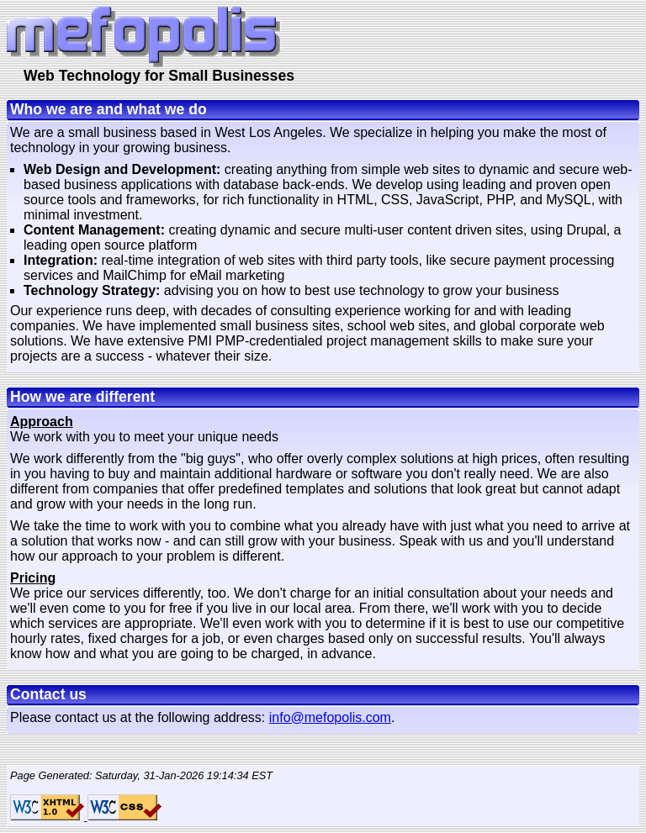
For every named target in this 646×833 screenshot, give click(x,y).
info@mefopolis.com (330, 717)
